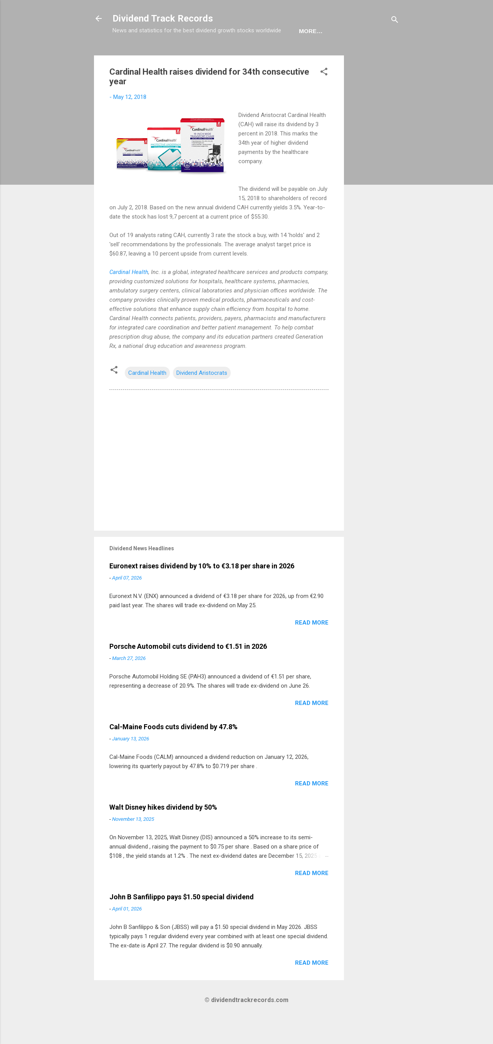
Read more (312, 646)
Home (127, 55)
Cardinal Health (128, 295)
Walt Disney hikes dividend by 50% (163, 831)
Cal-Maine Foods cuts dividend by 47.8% (173, 751)
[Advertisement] (374, 194)
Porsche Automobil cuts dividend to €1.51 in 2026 (188, 670)
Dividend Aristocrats (201, 396)
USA (156, 55)
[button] (324, 97)
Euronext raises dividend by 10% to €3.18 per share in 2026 (201, 590)
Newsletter (235, 55)
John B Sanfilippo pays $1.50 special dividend (181, 921)
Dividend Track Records (162, 18)
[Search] (394, 21)
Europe (188, 55)
